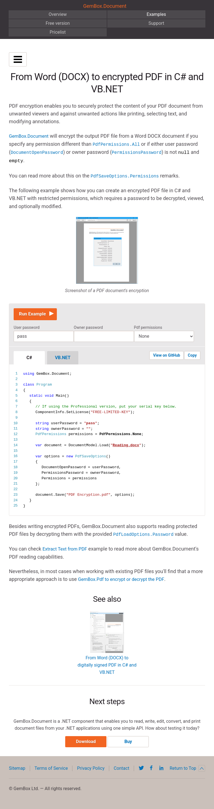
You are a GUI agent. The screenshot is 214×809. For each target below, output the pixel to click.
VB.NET (62, 357)
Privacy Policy (90, 769)
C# (29, 357)
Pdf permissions (148, 327)
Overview (58, 14)
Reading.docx (126, 445)
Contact (121, 769)
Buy (129, 743)
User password (27, 327)
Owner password (88, 327)
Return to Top (187, 769)
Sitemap (17, 769)
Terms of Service (51, 769)
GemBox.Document (104, 6)
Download (84, 743)
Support (156, 23)
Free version (58, 23)
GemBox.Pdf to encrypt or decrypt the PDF (124, 578)
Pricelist (58, 32)
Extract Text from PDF (66, 548)
